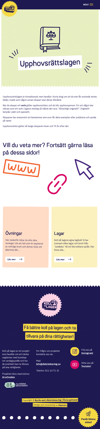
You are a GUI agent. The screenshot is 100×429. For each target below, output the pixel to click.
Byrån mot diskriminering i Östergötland (56, 400)
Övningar (13, 233)
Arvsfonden (8, 377)
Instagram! (87, 353)
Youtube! (86, 366)
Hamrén (62, 405)
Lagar (59, 233)
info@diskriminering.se (48, 364)
